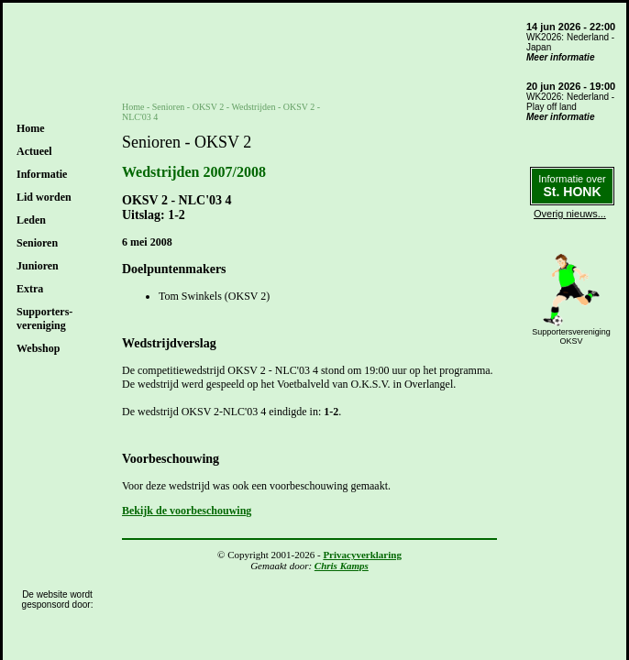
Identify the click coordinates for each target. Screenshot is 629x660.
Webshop (38, 348)
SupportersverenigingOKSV (571, 336)
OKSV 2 (209, 107)
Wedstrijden (253, 107)
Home (31, 128)
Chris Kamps (341, 565)
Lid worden (44, 197)
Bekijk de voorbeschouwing (186, 510)
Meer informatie (560, 57)
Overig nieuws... (570, 213)
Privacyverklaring (362, 554)
